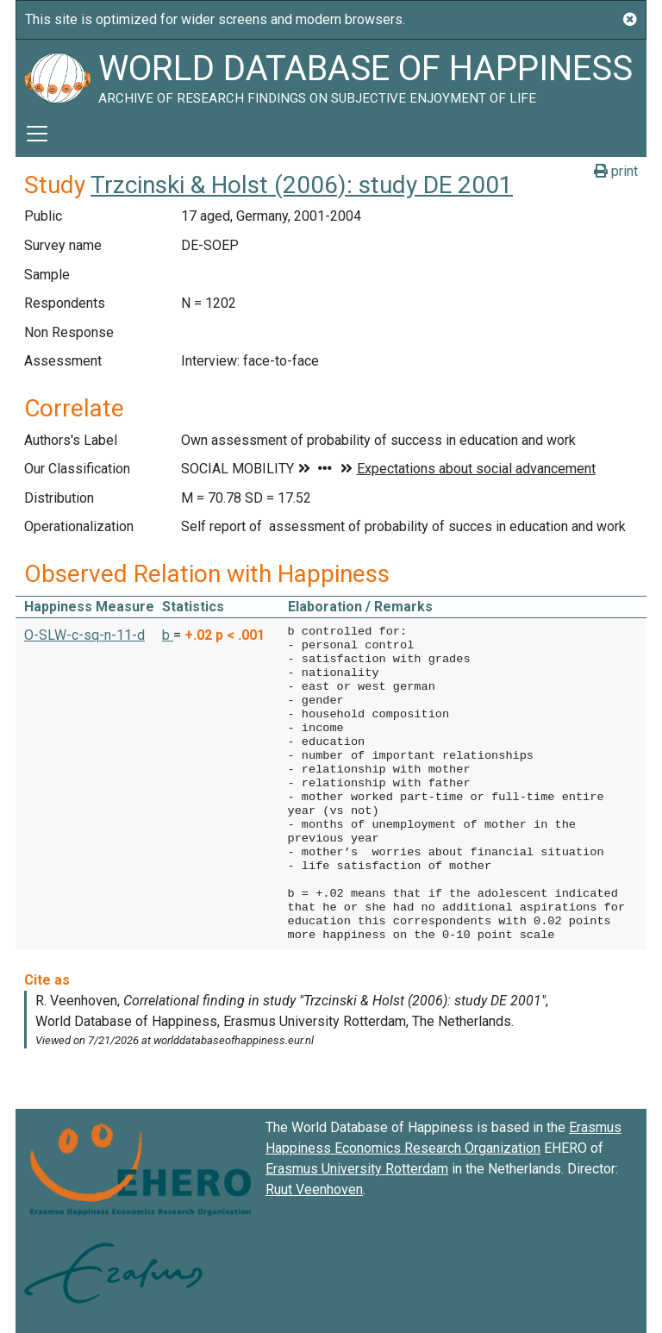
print (616, 171)
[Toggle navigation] (37, 133)
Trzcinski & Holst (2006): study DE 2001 (302, 185)
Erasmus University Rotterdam (356, 1169)
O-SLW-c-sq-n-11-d (84, 635)
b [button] (167, 635)
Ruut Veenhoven (314, 1189)
